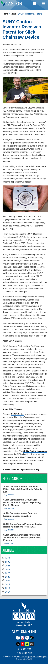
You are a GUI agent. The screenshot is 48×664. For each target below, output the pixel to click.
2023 (7, 569)
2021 (7, 577)
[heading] (12, 4)
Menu (43, 3)
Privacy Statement (36, 657)
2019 (7, 584)
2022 (7, 573)
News (13, 14)
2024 (7, 566)
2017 (7, 592)
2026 (7, 558)
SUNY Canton (17, 414)
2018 (7, 588)
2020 (7, 581)
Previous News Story (12, 470)
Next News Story (31, 470)
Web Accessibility (23, 657)
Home (5, 14)
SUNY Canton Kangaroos (35, 451)
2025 (7, 562)
